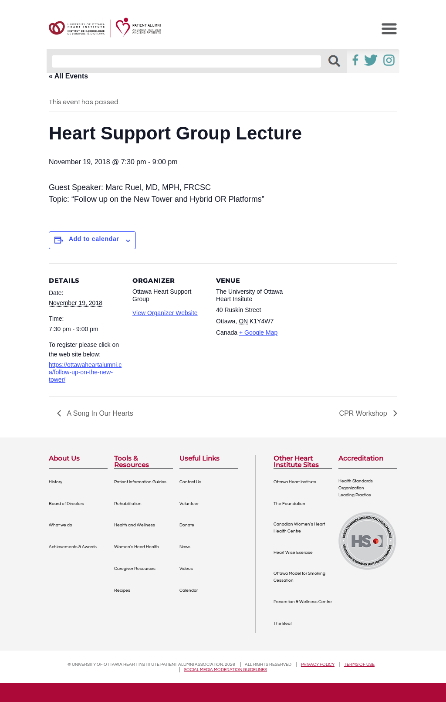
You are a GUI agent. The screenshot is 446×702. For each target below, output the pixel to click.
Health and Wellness (134, 525)
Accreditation (360, 458)
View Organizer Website (165, 312)
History (55, 482)
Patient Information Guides (140, 482)
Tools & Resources (131, 461)
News (184, 547)
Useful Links (199, 458)
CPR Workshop (364, 413)
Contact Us (190, 482)
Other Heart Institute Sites (296, 461)
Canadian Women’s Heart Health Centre (299, 527)
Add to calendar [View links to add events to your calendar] (94, 238)
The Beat (283, 623)
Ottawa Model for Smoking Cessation (299, 577)
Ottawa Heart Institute (295, 482)
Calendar (188, 590)
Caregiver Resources (134, 568)
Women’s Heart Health (136, 547)
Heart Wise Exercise (293, 552)
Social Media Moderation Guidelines (225, 670)
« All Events (68, 76)
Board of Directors (66, 504)
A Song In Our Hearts (99, 413)
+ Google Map (258, 332)
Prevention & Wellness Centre (303, 602)
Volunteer (189, 504)
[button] (334, 61)
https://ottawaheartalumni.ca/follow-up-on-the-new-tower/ (85, 372)
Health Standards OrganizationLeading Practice (355, 488)
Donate (186, 525)
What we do (60, 525)
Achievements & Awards (73, 547)
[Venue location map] (346, 323)
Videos (186, 568)
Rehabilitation (128, 504)
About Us (64, 458)
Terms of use (359, 664)
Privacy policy (317, 664)
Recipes (122, 590)
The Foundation (289, 504)
